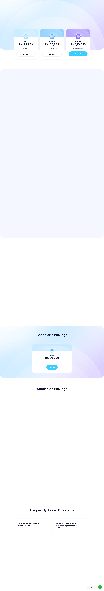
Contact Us (78, 54)
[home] (20, 6)
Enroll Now (26, 54)
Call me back (85, 6)
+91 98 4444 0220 (12, 1)
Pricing (33, 6)
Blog (73, 6)
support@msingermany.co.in (26, 1)
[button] (46, 6)
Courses (39, 6)
